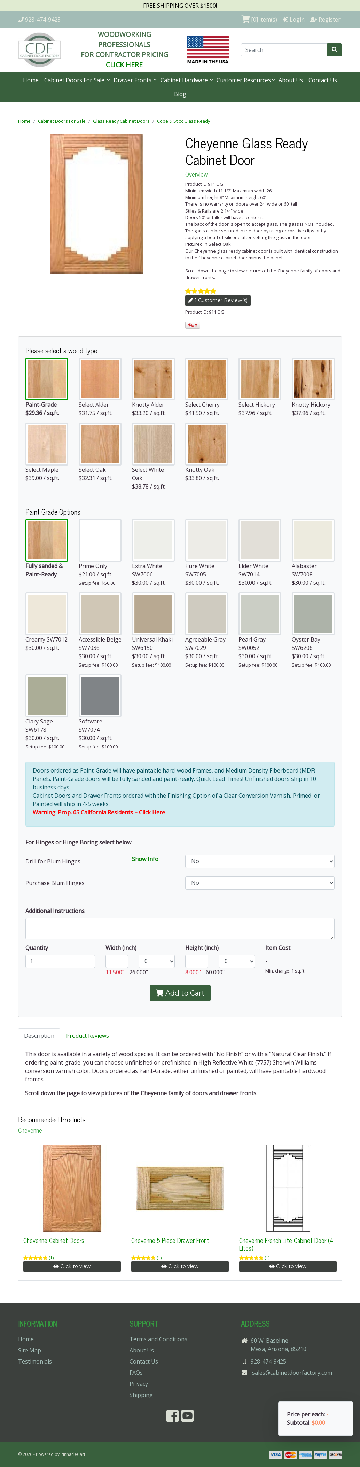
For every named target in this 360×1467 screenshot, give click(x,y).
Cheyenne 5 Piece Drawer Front (170, 1240)
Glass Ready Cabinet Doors (121, 121)
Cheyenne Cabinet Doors (53, 1240)
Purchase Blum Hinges (55, 883)
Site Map (29, 1350)
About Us (291, 80)
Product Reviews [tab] (87, 1035)
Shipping (141, 1395)
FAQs (136, 1372)
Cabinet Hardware (185, 80)
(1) (51, 1258)
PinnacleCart (73, 1454)
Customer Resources (244, 80)
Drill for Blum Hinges (52, 861)
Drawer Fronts (133, 80)
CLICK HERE (124, 64)
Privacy (139, 1384)
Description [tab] (39, 1035)
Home (31, 80)
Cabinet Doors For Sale (75, 80)
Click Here (152, 812)
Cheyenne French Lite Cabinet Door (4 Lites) (286, 1244)
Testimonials (35, 1361)
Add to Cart (180, 993)
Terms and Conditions (158, 1339)
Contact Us (322, 80)
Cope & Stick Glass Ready (183, 121)
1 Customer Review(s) (218, 300)
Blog (180, 94)
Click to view (72, 1266)
